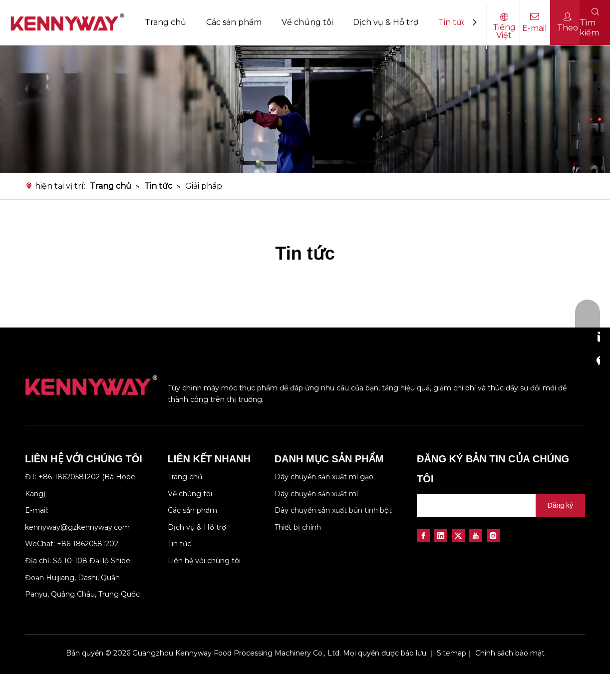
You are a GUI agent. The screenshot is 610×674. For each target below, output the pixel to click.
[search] (474, 505)
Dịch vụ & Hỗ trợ (385, 22)
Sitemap (451, 653)
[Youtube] (475, 535)
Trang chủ (165, 22)
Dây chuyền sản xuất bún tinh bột (333, 510)
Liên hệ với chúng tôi (204, 560)
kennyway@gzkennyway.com (77, 527)
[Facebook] (423, 535)
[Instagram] (493, 535)
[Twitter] (458, 535)
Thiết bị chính (298, 527)
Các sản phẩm (234, 22)
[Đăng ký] (560, 505)
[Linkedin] (440, 535)
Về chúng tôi (307, 22)
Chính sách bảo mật (510, 653)
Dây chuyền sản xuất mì (316, 493)
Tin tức (452, 22)
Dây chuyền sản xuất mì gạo (324, 476)
